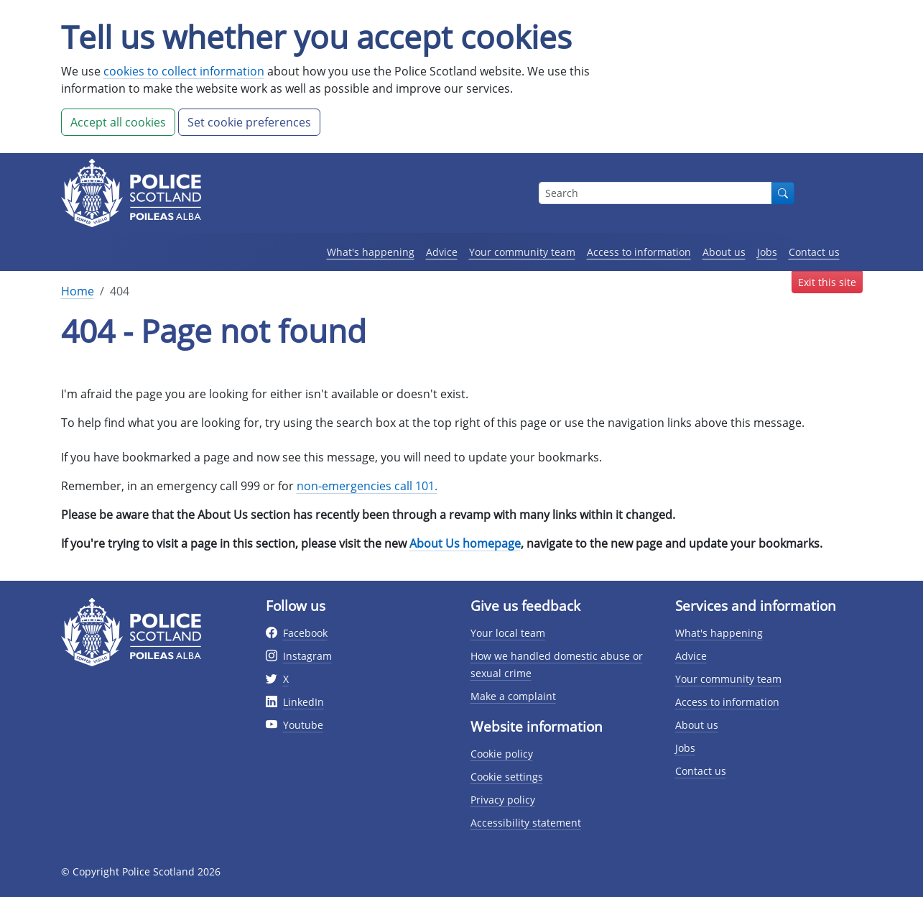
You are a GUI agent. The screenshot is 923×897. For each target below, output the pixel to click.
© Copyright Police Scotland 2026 (141, 871)
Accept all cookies (118, 122)
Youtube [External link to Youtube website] (303, 725)
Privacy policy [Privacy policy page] (502, 799)
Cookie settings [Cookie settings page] (506, 776)
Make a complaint (513, 696)
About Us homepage (465, 543)
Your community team (522, 252)
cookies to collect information (183, 71)
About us (724, 252)
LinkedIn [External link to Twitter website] (303, 702)
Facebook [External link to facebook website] (305, 633)
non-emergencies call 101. (367, 486)
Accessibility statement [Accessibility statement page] (525, 822)
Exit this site (827, 282)
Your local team (507, 633)
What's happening (370, 252)
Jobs (767, 252)
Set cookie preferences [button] (249, 122)
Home (77, 291)
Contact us (814, 252)
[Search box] (655, 193)
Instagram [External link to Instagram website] (307, 656)
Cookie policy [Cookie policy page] (501, 753)
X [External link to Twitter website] (286, 679)
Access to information (639, 252)
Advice (442, 252)
